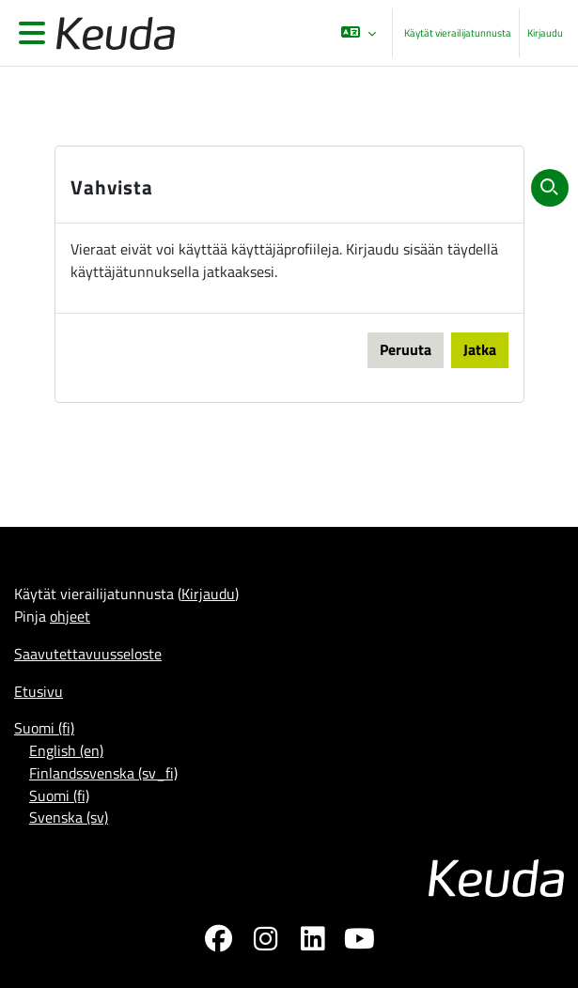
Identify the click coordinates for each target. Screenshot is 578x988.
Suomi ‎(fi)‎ (44, 728)
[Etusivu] (112, 33)
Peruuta (405, 349)
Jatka (479, 349)
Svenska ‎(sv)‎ (68, 817)
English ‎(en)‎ (66, 750)
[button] (358, 33)
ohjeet (70, 616)
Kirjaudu (545, 32)
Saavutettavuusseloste (88, 653)
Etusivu (38, 691)
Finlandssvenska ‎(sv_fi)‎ (103, 773)
